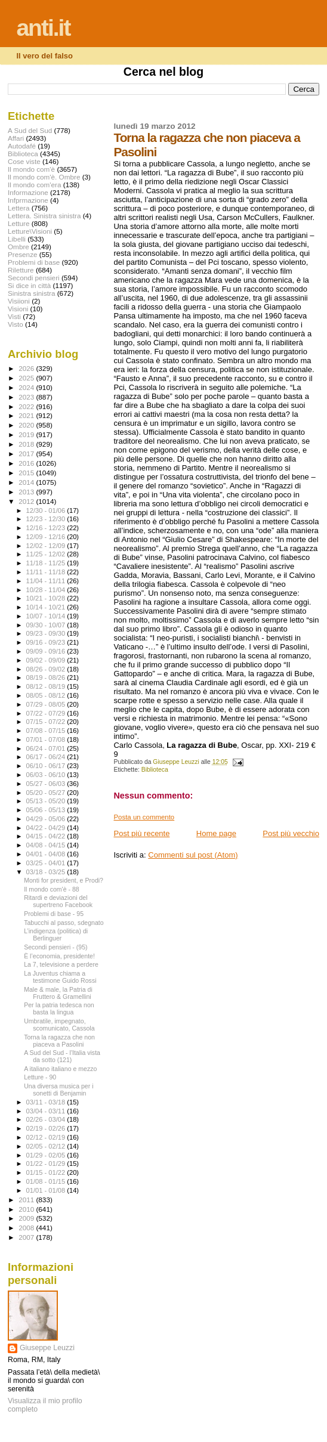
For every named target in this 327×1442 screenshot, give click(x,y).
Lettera (18, 208)
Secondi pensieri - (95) (55, 947)
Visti (14, 316)
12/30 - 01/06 (46, 510)
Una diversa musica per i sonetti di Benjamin (58, 1089)
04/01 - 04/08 (46, 854)
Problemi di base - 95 (54, 913)
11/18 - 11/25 (46, 563)
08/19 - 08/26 (46, 677)
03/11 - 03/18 (46, 1102)
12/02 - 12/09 (46, 545)
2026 (27, 368)
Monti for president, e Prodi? (63, 880)
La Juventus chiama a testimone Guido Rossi (60, 977)
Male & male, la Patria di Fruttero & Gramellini (58, 993)
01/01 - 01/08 (46, 1190)
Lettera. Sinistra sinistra (44, 215)
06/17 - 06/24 (46, 756)
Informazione (28, 192)
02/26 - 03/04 (46, 1119)
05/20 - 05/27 (46, 792)
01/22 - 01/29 (46, 1163)
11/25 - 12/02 (46, 554)
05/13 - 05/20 (46, 800)
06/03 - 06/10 (46, 774)
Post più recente (141, 833)
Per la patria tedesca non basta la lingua (59, 1008)
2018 (27, 444)
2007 (27, 1237)
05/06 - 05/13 (46, 809)
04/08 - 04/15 (46, 845)
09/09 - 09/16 (46, 651)
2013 (27, 492)
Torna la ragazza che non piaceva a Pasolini (59, 1040)
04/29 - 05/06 (46, 818)
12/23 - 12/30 (46, 518)
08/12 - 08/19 (46, 686)
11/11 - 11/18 (46, 571)
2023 (27, 397)
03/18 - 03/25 (46, 871)
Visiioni (19, 301)
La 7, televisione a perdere (61, 964)
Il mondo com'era (34, 184)
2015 (27, 472)
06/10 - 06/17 (46, 765)
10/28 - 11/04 (46, 589)
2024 (27, 387)
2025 (27, 378)
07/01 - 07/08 (46, 739)
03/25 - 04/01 (46, 863)
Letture (18, 223)
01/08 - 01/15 (46, 1181)
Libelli (17, 239)
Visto (15, 324)
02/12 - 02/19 (46, 1137)
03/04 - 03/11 (46, 1111)
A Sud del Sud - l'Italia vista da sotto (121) (62, 1056)
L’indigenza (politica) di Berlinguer (56, 934)
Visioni (18, 308)
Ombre (18, 246)
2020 (27, 425)
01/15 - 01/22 (46, 1172)
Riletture (21, 270)
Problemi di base (34, 262)
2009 (27, 1218)
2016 (27, 463)
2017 (27, 453)
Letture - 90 (40, 1077)
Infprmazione (28, 200)
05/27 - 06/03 (46, 783)
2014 (27, 482)
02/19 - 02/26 (46, 1128)
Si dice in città (29, 285)
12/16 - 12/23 (46, 527)
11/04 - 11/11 (46, 580)
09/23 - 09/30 (46, 633)
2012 (27, 501)
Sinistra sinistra (31, 293)
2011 (27, 1199)
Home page (216, 833)
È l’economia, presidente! (59, 956)
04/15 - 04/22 (46, 836)
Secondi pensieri (34, 277)
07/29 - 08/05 (46, 704)
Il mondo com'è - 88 (51, 889)
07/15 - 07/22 (46, 721)
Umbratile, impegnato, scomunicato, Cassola (59, 1024)
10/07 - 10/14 (46, 616)
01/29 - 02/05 (46, 1155)
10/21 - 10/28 (46, 598)
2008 (27, 1227)
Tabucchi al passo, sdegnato (64, 922)
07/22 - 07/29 (46, 713)
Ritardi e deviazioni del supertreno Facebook (58, 901)
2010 (27, 1209)
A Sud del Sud (30, 130)
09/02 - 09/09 (46, 660)
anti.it (43, 28)
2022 (27, 406)
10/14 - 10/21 (46, 607)
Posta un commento (143, 817)
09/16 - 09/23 (46, 642)
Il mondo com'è (31, 169)
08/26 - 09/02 (46, 669)
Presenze (23, 254)
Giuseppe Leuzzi (47, 1348)
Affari (16, 138)
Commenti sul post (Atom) (192, 854)
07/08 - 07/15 (46, 730)
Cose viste (24, 161)
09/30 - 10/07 (46, 625)
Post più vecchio (291, 833)
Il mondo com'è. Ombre (44, 177)
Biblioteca (154, 769)
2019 (27, 434)
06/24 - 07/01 (46, 748)
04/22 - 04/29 (46, 827)
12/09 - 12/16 (46, 536)
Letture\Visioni (30, 231)
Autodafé (22, 146)
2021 (27, 415)
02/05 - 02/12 (46, 1146)
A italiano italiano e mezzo (60, 1068)
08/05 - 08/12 (46, 695)
